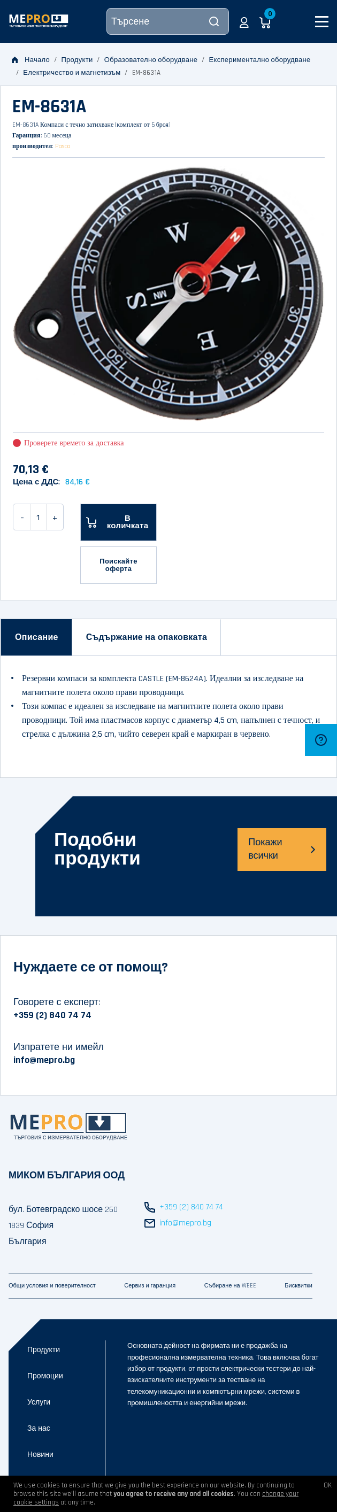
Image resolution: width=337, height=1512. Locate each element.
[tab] (36, 637)
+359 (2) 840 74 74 (52, 1015)
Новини (40, 1455)
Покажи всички (282, 849)
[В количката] (118, 522)
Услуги (38, 1402)
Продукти (77, 60)
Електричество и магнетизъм (71, 72)
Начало (31, 60)
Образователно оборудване (150, 60)
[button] (244, 21)
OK (328, 1485)
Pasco (63, 146)
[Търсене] (167, 21)
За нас (38, 1428)
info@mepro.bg (44, 1060)
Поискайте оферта (118, 565)
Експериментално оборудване (260, 60)
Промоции (45, 1376)
